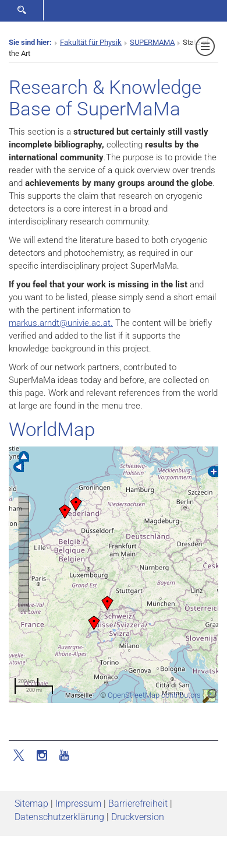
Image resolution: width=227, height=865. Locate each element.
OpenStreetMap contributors (154, 695)
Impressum (78, 803)
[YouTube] (64, 754)
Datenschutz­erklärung (59, 816)
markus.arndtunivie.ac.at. (61, 323)
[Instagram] (42, 754)
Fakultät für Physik (91, 42)
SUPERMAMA (152, 42)
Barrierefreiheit (138, 803)
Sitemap (31, 803)
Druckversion (137, 816)
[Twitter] (20, 754)
